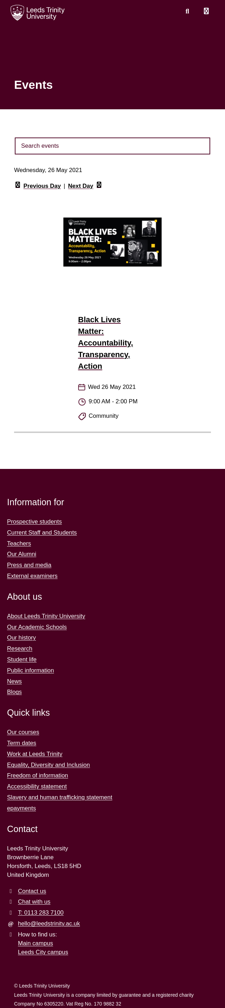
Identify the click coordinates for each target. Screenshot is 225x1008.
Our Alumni (21, 554)
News (14, 681)
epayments (21, 808)
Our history (21, 637)
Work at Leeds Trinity (34, 754)
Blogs (14, 692)
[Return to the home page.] (37, 13)
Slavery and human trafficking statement (59, 797)
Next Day (85, 186)
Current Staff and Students (42, 532)
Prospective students (34, 521)
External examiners (32, 576)
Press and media (29, 565)
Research (19, 648)
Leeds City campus (43, 952)
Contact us (32, 891)
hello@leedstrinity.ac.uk (49, 923)
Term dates (21, 743)
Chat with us (34, 901)
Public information (30, 670)
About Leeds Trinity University (46, 616)
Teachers (19, 543)
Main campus (35, 943)
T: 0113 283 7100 (41, 912)
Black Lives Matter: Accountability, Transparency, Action (105, 343)
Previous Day (37, 186)
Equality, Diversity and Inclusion (48, 765)
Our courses (23, 732)
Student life (22, 659)
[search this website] (187, 11)
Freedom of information (37, 775)
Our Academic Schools (37, 627)
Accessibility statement (37, 786)
